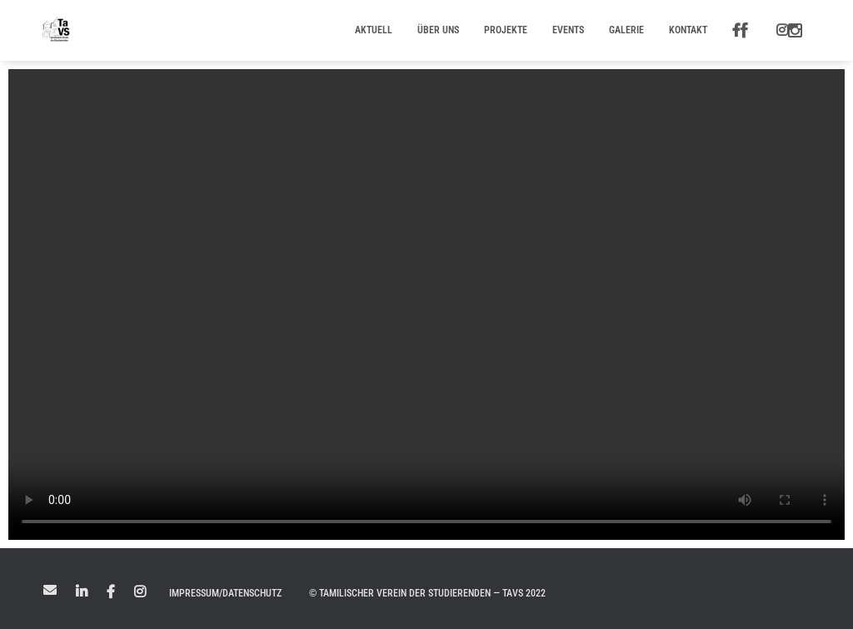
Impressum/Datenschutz (225, 593)
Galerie (626, 30)
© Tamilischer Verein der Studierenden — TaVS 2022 (427, 593)
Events (568, 30)
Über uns (438, 30)
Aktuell (373, 30)
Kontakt (688, 30)
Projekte (505, 30)
